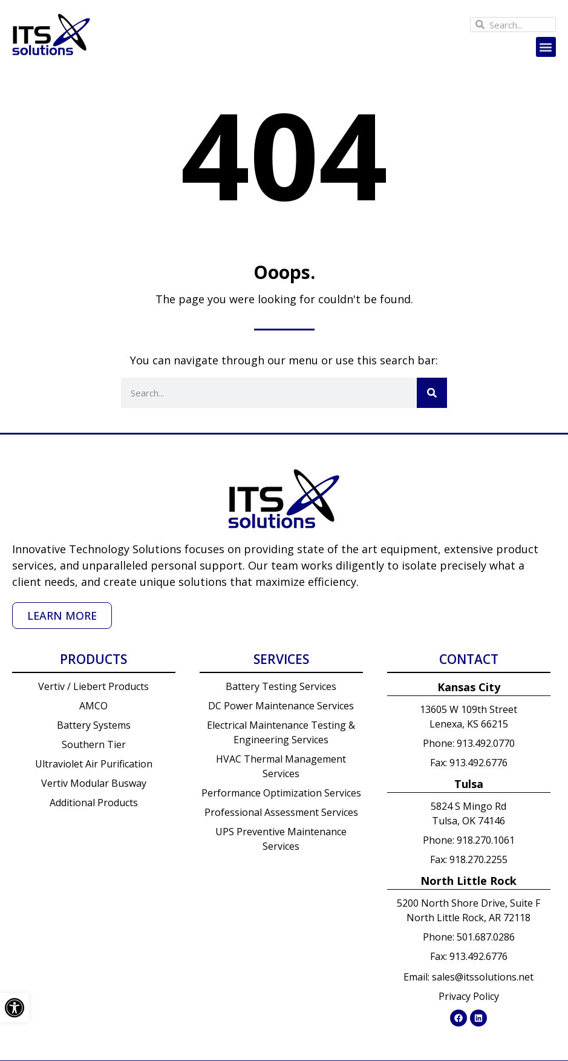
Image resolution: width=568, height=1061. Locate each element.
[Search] (432, 393)
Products (93, 659)
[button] (546, 47)
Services (281, 659)
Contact (468, 659)
